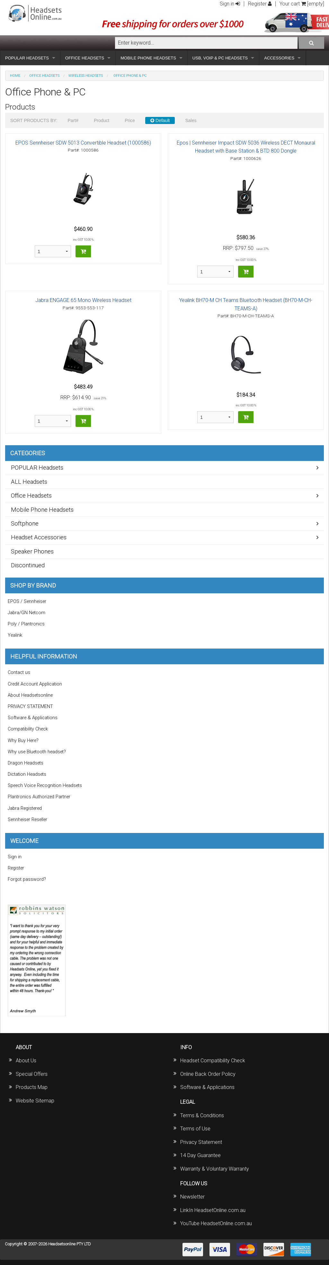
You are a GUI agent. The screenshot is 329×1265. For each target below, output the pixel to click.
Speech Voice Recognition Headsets (45, 785)
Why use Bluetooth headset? (37, 752)
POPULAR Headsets (37, 467)
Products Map (32, 1087)
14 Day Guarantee (200, 1155)
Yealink (15, 635)
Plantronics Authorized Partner (39, 797)
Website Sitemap (35, 1101)
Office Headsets (44, 76)
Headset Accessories (39, 537)
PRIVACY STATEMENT (30, 706)
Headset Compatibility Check (212, 1060)
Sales (190, 120)
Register (259, 4)
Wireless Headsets (85, 76)
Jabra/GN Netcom (26, 612)
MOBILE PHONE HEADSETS (148, 58)
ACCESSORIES (279, 58)
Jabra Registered (25, 808)
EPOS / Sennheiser (27, 601)
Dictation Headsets (27, 774)
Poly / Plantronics (26, 624)
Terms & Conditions (202, 1115)
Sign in (230, 4)
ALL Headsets (29, 481)
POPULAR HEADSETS (27, 58)
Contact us (19, 672)
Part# (73, 120)
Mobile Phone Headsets (42, 509)
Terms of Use (195, 1129)
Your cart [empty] (302, 4)
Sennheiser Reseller (27, 819)
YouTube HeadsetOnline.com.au (216, 1223)
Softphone (25, 523)
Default (160, 120)
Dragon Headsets (25, 763)
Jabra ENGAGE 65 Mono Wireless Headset (83, 300)
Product (101, 120)
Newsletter (192, 1197)
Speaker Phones (32, 551)
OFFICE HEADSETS (84, 58)
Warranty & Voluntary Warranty (214, 1169)
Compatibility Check (28, 729)
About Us (26, 1060)
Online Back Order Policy (208, 1074)
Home (15, 76)
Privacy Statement (201, 1142)
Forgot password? (27, 879)
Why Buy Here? (23, 740)
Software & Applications (33, 718)
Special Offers (32, 1074)
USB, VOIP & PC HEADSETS (220, 58)
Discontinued (28, 565)
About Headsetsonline (30, 695)
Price (130, 120)
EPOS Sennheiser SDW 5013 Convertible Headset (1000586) (83, 143)
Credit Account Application (35, 684)
